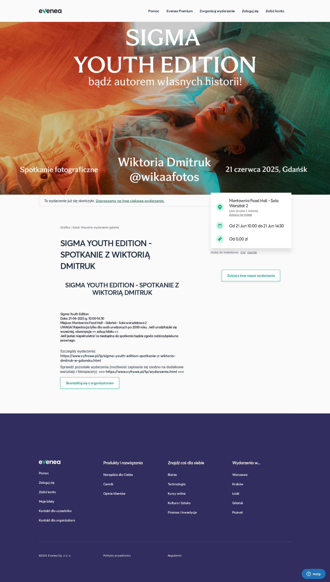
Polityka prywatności (117, 555)
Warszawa (240, 474)
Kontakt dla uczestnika (55, 511)
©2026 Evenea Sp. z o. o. (55, 555)
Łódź (235, 493)
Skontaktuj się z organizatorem (90, 383)
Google (252, 252)
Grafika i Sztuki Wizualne (76, 227)
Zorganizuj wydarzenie (217, 11)
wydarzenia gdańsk (106, 227)
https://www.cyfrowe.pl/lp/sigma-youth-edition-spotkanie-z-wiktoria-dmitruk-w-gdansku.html (117, 358)
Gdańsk (237, 503)
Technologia (177, 484)
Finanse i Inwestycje (182, 512)
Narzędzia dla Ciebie (118, 474)
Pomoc (153, 11)
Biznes (172, 474)
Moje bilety (46, 501)
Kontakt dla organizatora (57, 520)
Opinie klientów (114, 493)
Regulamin (174, 555)
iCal (243, 252)
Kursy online (177, 493)
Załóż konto (275, 11)
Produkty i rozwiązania (123, 462)
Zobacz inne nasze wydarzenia (251, 275)
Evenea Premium (179, 11)
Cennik (108, 484)
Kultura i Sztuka (179, 503)
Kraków (237, 484)
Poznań (237, 512)
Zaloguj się (250, 11)
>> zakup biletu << (105, 331)
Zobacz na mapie (240, 214)
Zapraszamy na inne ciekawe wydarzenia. (130, 200)
